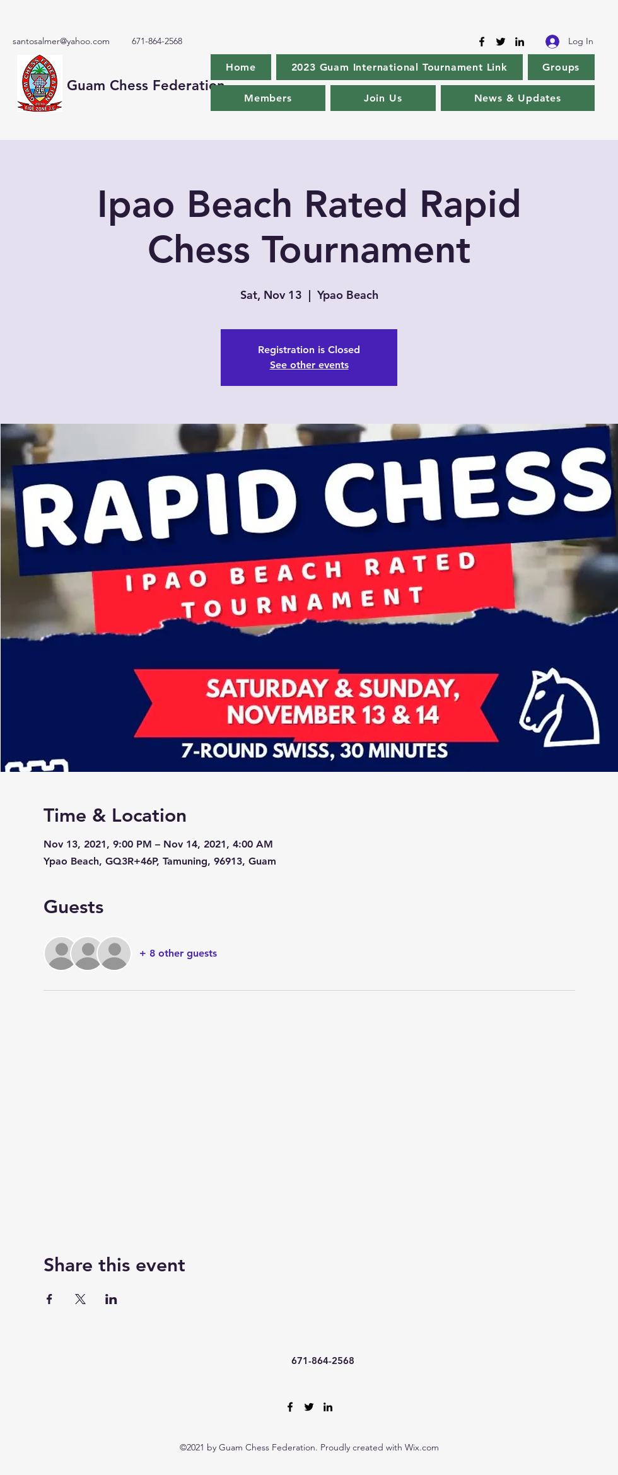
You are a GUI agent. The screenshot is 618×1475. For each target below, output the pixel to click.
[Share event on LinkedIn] (111, 1299)
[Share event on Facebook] (49, 1299)
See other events (309, 365)
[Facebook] (481, 41)
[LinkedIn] (519, 41)
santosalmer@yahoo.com (61, 41)
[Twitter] (500, 41)
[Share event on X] (80, 1299)
